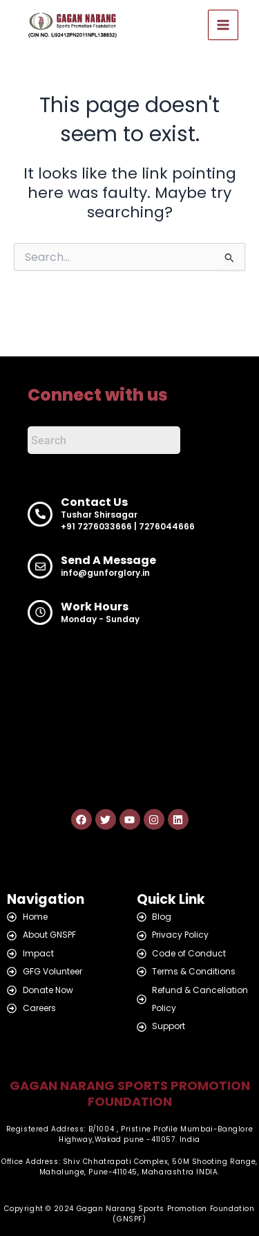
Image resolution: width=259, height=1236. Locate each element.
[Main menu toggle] (223, 25)
